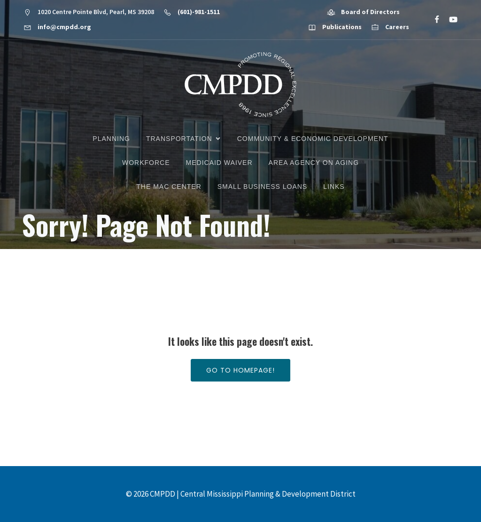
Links (333, 186)
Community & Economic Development (312, 138)
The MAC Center (168, 186)
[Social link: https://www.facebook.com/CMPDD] (433, 19)
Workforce (146, 162)
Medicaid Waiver (219, 162)
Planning (111, 138)
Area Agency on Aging (314, 162)
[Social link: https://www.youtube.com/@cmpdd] (449, 19)
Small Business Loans (262, 186)
